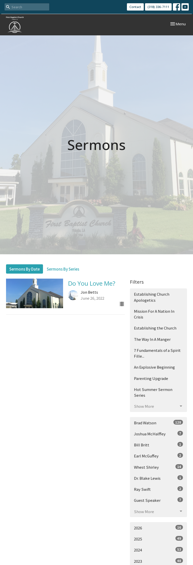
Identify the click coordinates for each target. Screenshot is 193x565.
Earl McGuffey (158, 455)
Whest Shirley (158, 467)
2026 (158, 527)
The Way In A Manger (152, 339)
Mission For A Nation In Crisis (154, 313)
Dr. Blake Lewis (158, 478)
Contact (135, 7)
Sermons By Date (24, 269)
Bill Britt (158, 444)
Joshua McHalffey (158, 433)
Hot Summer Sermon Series (153, 392)
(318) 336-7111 (158, 7)
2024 (158, 549)
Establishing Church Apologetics (151, 296)
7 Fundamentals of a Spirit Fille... (157, 353)
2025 (158, 538)
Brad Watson (158, 422)
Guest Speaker (158, 500)
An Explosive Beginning (154, 367)
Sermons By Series (63, 269)
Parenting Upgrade (151, 378)
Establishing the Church (155, 328)
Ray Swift (158, 489)
